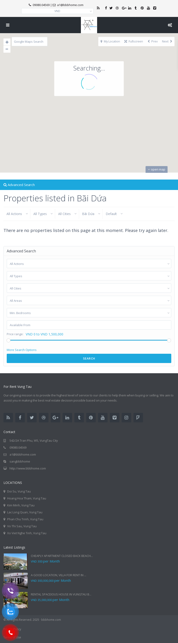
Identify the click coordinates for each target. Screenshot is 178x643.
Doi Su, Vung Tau (19, 491)
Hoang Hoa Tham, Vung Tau (26, 498)
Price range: (15, 334)
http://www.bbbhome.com (28, 468)
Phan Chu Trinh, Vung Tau (25, 519)
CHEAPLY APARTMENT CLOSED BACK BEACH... (62, 556)
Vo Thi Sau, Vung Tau (22, 526)
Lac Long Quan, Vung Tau (24, 512)
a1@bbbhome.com (23, 454)
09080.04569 (41, 5)
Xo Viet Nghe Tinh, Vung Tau (26, 533)
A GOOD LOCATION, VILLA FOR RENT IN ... (58, 575)
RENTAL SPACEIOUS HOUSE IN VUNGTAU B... (61, 594)
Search (89, 358)
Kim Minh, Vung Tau (21, 505)
